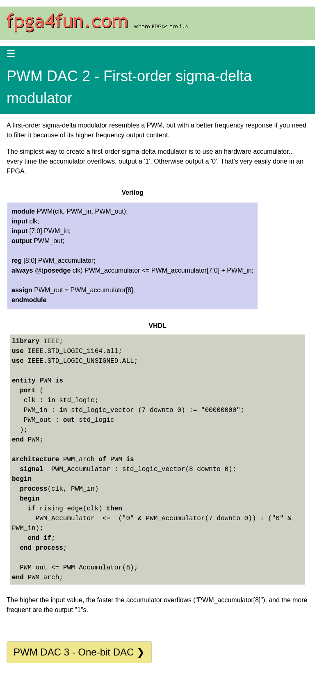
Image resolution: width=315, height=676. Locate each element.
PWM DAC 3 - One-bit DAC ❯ (79, 652)
